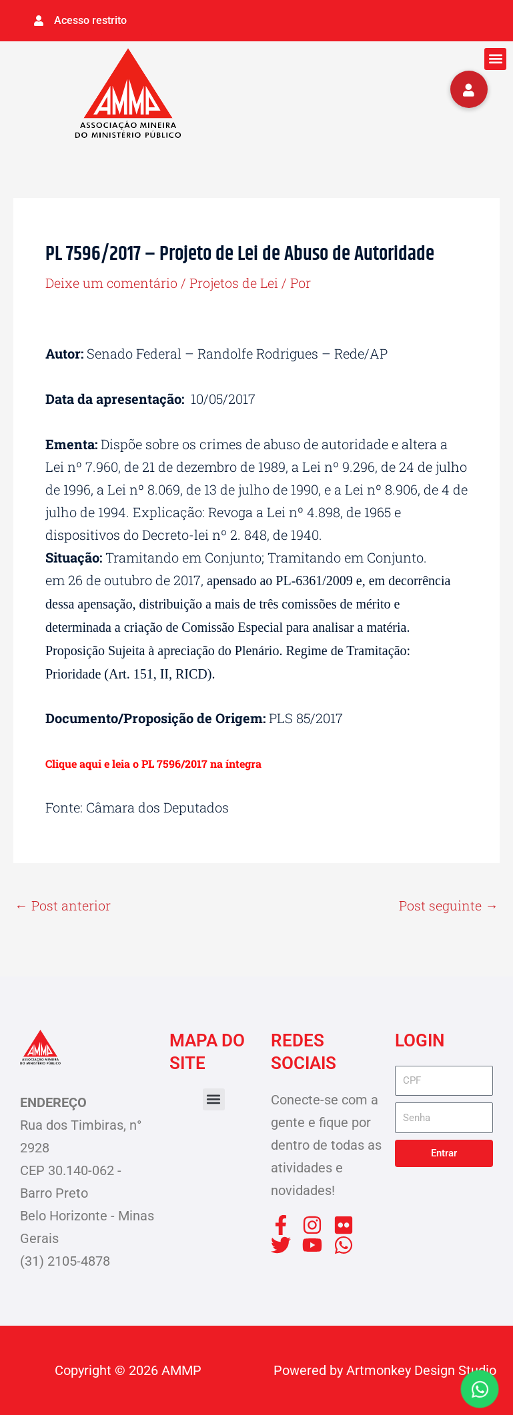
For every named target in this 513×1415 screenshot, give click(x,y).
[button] (495, 58)
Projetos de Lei (235, 282)
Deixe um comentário (111, 282)
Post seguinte (448, 905)
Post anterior (63, 905)
